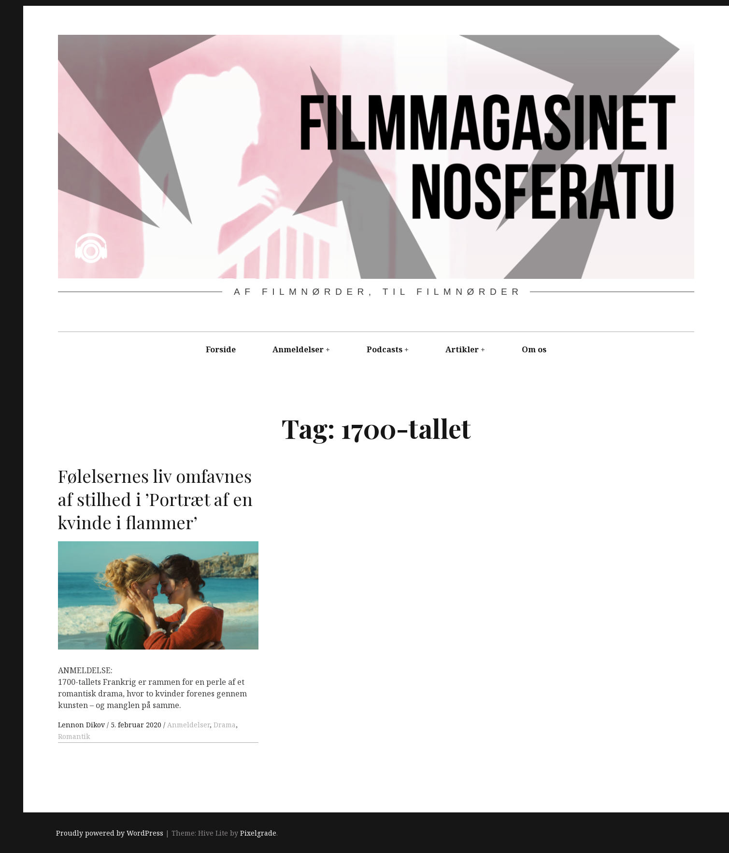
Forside (221, 349)
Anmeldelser (298, 349)
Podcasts (384, 349)
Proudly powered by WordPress (109, 833)
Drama (225, 724)
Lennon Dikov (82, 724)
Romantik (74, 736)
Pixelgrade (258, 833)
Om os (534, 349)
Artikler (462, 349)
